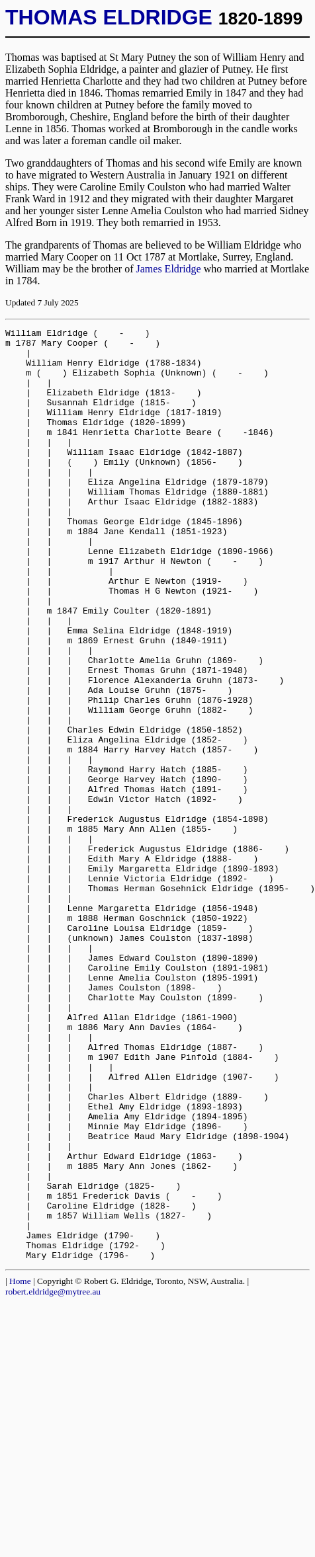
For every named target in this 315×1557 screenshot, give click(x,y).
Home (20, 1467)
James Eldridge (168, 268)
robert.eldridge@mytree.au (53, 1478)
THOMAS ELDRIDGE (108, 17)
